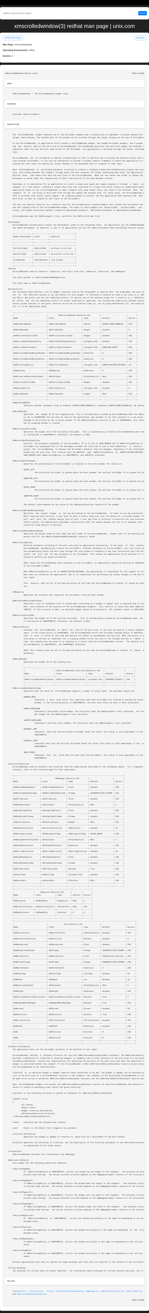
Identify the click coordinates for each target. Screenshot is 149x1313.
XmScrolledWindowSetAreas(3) (32, 1294)
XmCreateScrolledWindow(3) (70, 1291)
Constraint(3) (36, 1291)
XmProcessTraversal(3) (112, 1291)
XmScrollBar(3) (134, 1291)
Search (143, 13)
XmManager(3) (92, 1291)
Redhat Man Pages (13, 38)
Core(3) (50, 1291)
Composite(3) (19, 1291)
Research (140, 38)
